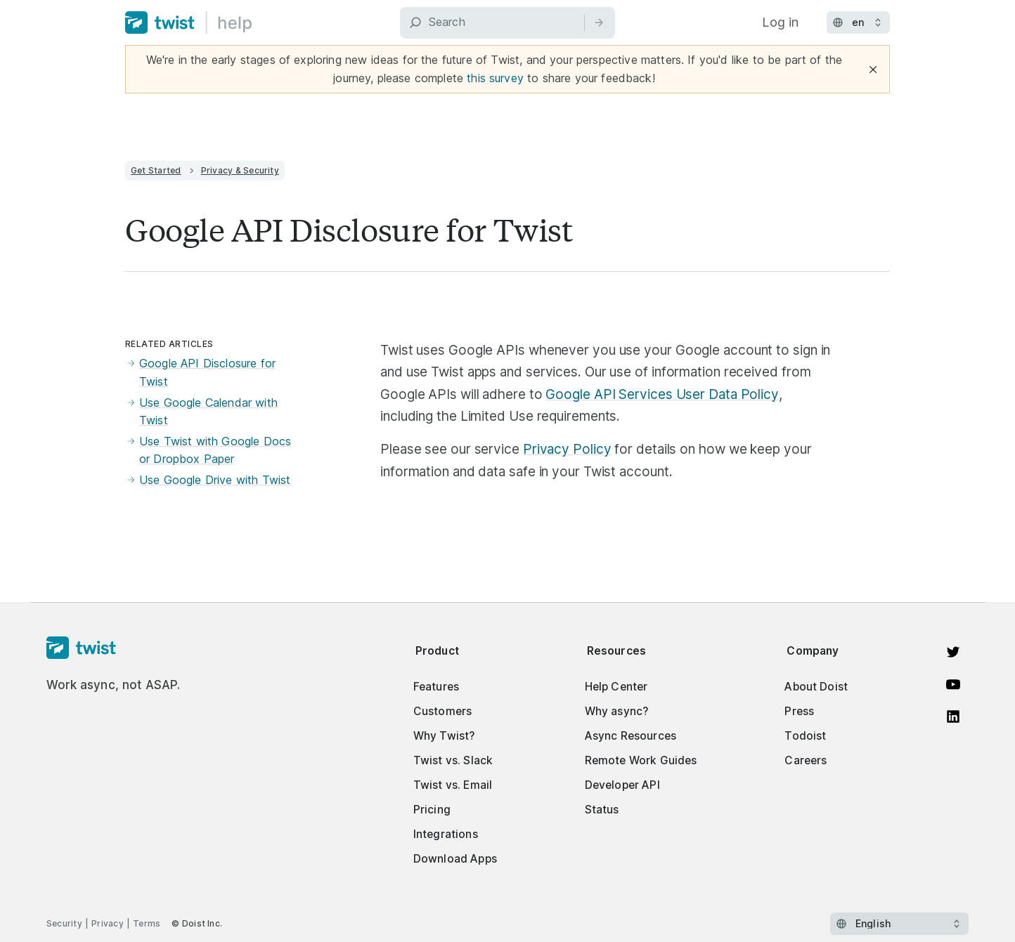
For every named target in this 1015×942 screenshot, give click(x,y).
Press (799, 711)
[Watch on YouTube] (953, 684)
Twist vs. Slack (453, 760)
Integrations (445, 834)
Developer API (622, 785)
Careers (805, 760)
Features (436, 686)
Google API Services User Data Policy (662, 394)
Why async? (617, 711)
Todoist (805, 736)
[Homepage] (113, 648)
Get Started (156, 170)
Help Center (616, 686)
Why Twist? (444, 736)
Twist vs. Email (452, 785)
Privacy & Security (240, 170)
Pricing (432, 809)
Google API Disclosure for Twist (200, 373)
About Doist (816, 686)
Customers (442, 711)
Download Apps (455, 858)
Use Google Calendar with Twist (201, 412)
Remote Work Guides (641, 760)
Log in (780, 22)
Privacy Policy (567, 449)
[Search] (507, 23)
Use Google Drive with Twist (207, 480)
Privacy (107, 923)
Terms (146, 923)
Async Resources (630, 736)
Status (602, 809)
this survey (495, 78)
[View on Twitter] (953, 651)
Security (64, 923)
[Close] (873, 69)
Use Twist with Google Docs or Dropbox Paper (208, 451)
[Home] (188, 22)
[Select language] (899, 923)
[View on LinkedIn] (953, 716)
